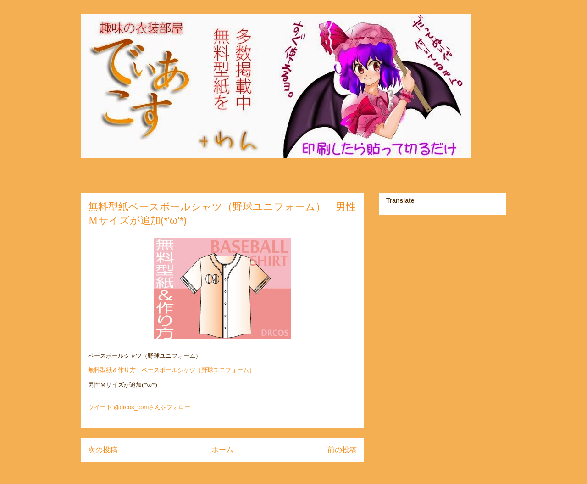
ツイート (100, 407)
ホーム (222, 450)
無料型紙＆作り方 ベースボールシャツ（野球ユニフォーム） (171, 370)
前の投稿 (342, 450)
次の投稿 (102, 450)
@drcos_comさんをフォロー (152, 407)
